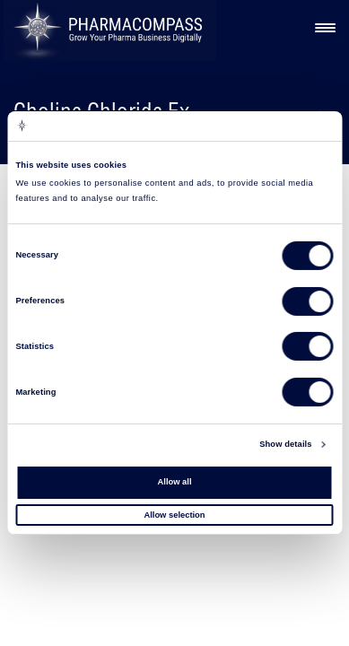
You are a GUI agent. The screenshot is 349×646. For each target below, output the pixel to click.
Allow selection (174, 514)
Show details (285, 444)
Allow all (175, 481)
